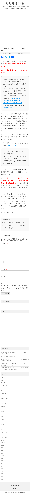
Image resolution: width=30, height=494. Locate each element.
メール (4, 269)
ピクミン (3, 440)
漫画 (2, 468)
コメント (4, 243)
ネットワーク (4, 432)
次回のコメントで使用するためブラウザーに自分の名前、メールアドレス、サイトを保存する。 (14, 288)
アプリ (2, 416)
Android (3, 377)
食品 (2, 479)
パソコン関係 (4, 437)
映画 (2, 460)
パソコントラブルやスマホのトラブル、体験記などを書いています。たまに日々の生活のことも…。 (15, 7)
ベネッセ (3, 442)
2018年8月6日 (7, 107)
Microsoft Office (4, 398)
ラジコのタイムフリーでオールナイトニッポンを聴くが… (8, 225)
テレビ (8, 212)
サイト (3, 276)
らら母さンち (15, 3)
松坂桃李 (3, 466)
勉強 (2, 450)
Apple (2, 380)
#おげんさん (16, 98)
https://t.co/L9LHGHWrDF (11, 100)
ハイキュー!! (3, 434)
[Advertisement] (15, 29)
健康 (2, 447)
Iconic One (7, 492)
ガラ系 (2, 419)
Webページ (3, 403)
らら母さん (9, 53)
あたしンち (3, 408)
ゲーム (2, 421)
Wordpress (22, 492)
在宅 (2, 453)
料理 (2, 458)
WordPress (3, 406)
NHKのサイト (12, 145)
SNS (2, 401)
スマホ (2, 427)
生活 (2, 471)
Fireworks (3, 382)
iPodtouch (3, 393)
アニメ (2, 414)
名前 (3, 262)
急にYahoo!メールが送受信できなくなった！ (11, 356)
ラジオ (2, 445)
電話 (2, 473)
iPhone (2, 390)
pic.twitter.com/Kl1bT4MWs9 (12, 103)
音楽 (12, 212)
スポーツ (3, 424)
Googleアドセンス (5, 385)
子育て (2, 455)
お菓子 (2, 411)
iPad (2, 388)
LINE (2, 395)
